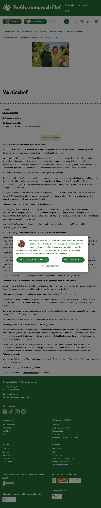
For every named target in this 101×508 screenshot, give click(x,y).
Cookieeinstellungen (50, 266)
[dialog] (50, 254)
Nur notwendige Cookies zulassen (33, 259)
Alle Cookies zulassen (73, 259)
